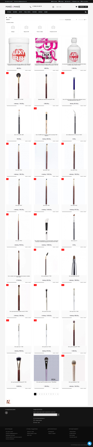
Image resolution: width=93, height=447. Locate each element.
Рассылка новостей (73, 437)
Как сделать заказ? (9, 1)
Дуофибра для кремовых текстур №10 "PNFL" (46, 100)
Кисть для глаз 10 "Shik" (74, 312)
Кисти (20, 12)
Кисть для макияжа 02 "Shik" (74, 383)
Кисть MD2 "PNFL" (46, 171)
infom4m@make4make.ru (40, 418)
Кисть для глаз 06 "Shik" (46, 312)
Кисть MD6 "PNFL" (74, 206)
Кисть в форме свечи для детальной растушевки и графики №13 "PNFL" (19, 278)
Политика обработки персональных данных (14, 437)
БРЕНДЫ (9, 12)
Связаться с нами (30, 431)
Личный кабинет (73, 431)
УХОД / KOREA (27, 12)
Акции (45, 12)
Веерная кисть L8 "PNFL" (19, 100)
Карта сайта (29, 435)
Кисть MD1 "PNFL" (19, 171)
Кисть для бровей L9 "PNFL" (46, 277)
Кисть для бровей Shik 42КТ (74, 277)
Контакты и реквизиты (10, 438)
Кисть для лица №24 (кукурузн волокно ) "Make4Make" (46, 383)
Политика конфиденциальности (20, 1)
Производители (51, 431)
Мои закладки (72, 435)
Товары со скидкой (51, 433)
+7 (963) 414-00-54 (37, 6)
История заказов (73, 433)
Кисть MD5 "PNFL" (46, 206)
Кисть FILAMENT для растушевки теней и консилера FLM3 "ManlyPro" (46, 136)
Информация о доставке (10, 435)
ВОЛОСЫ (40, 12)
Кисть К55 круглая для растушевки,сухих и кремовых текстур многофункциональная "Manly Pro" (74, 101)
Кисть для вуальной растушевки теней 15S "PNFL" (19, 312)
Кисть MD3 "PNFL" (74, 171)
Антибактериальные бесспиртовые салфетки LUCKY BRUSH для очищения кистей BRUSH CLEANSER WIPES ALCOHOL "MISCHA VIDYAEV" (19, 66)
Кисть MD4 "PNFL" (19, 206)
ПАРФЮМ (34, 12)
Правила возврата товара (32, 433)
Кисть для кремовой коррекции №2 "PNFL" (19, 383)
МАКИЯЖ (15, 12)
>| (57, 394)
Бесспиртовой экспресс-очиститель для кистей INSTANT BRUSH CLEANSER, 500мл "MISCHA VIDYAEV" (74, 66)
